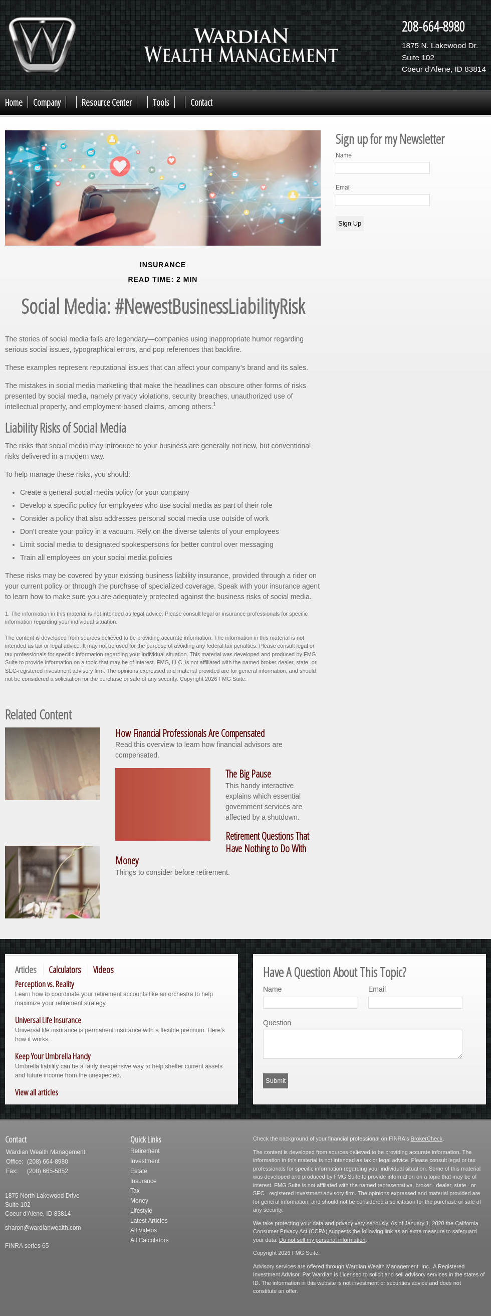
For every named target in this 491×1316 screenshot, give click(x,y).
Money (139, 1200)
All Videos (143, 1230)
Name (344, 155)
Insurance (143, 1181)
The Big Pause (248, 774)
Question (277, 1023)
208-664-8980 (433, 26)
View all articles (36, 1092)
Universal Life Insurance (48, 1020)
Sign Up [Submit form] (349, 223)
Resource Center (107, 102)
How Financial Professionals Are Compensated (190, 733)
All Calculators (149, 1240)
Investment (145, 1161)
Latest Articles (149, 1220)
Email (343, 187)
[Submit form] (275, 1080)
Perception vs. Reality (44, 984)
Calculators (65, 970)
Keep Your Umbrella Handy (52, 1056)
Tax (135, 1190)
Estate (138, 1171)
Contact (201, 102)
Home (14, 102)
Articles (26, 970)
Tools (161, 102)
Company (47, 102)
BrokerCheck (427, 1139)
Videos (103, 970)
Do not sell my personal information (322, 1240)
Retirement (145, 1151)
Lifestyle (141, 1210)
